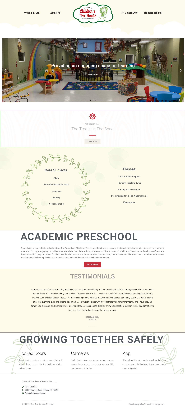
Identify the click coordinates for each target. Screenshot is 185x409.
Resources (153, 13)
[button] (5, 70)
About (55, 13)
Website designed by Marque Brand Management (146, 404)
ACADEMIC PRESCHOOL (79, 236)
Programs (129, 13)
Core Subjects (56, 170)
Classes (129, 169)
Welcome (32, 13)
